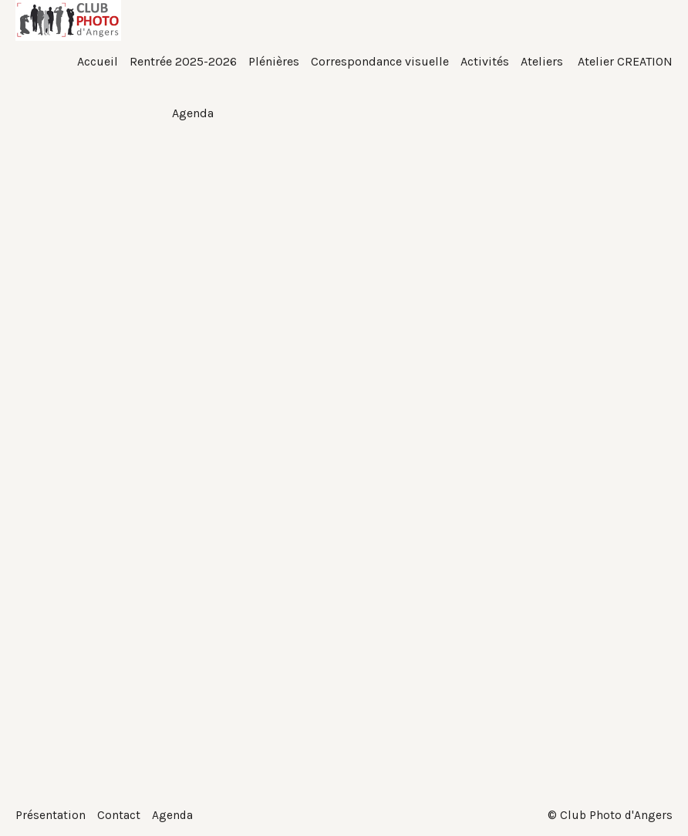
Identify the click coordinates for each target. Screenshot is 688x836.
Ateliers (542, 61)
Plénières (273, 61)
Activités (484, 61)
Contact (118, 814)
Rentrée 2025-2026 (183, 61)
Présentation (50, 814)
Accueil (97, 61)
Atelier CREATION (624, 61)
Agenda (173, 814)
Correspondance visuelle (380, 61)
